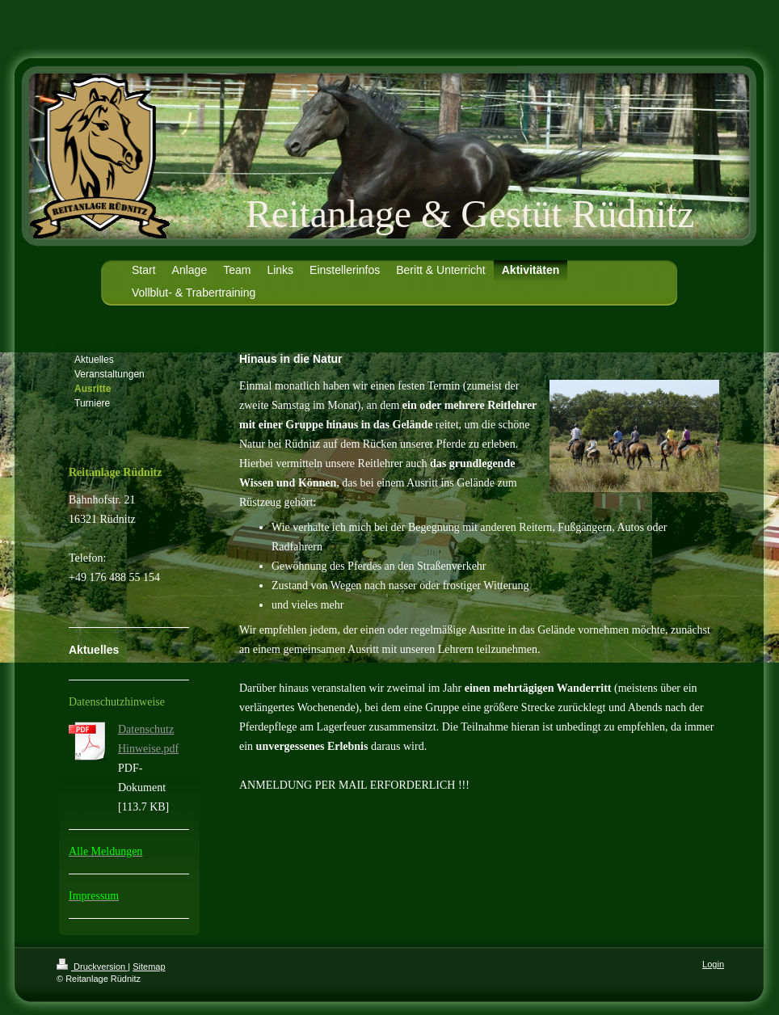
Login (713, 964)
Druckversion (92, 966)
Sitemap (149, 966)
